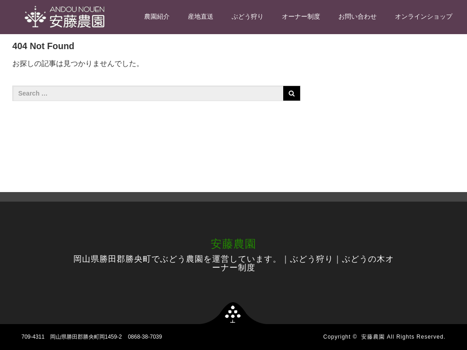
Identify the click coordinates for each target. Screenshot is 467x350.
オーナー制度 (301, 16)
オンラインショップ (423, 16)
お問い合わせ (357, 16)
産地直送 (200, 16)
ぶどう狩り (248, 16)
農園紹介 (157, 16)
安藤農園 (233, 244)
